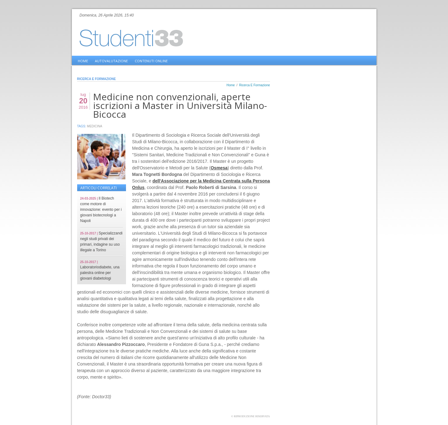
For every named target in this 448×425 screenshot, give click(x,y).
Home (230, 85)
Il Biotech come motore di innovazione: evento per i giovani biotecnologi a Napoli (101, 209)
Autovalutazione (111, 61)
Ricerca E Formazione (254, 85)
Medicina (94, 126)
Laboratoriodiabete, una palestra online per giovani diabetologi (100, 273)
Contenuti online (151, 61)
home (83, 61)
